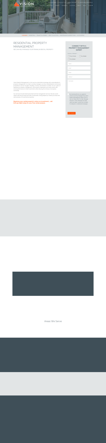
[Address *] (79, 76)
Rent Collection (53, 35)
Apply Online (71, 2)
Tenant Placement (42, 35)
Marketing (32, 35)
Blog (84, 5)
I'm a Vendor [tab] (73, 59)
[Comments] (79, 85)
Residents (64, 5)
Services (42, 5)
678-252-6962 (52, 2)
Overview (24, 35)
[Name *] (79, 63)
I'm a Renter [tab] (83, 56)
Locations (72, 5)
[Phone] (79, 72)
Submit (72, 113)
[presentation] (78, 108)
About (79, 5)
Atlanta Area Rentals (85, 2)
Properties (50, 5)
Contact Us (62, 2)
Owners (57, 5)
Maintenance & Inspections (68, 35)
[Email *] (79, 68)
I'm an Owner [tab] (73, 56)
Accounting (80, 35)
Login (90, 5)
